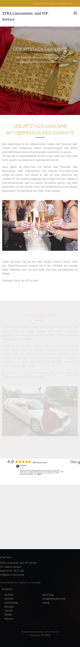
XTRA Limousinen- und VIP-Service (25, 16)
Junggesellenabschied (53, 598)
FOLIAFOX (45, 635)
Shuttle (8, 614)
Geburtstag (48, 594)
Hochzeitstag (11, 602)
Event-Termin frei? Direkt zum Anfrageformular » (53, 3)
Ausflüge (8, 594)
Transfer (8, 610)
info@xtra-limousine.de (12, 574)
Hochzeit (8, 598)
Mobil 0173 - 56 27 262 (12, 570)
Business (9, 606)
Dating (45, 602)
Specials (8, 618)
